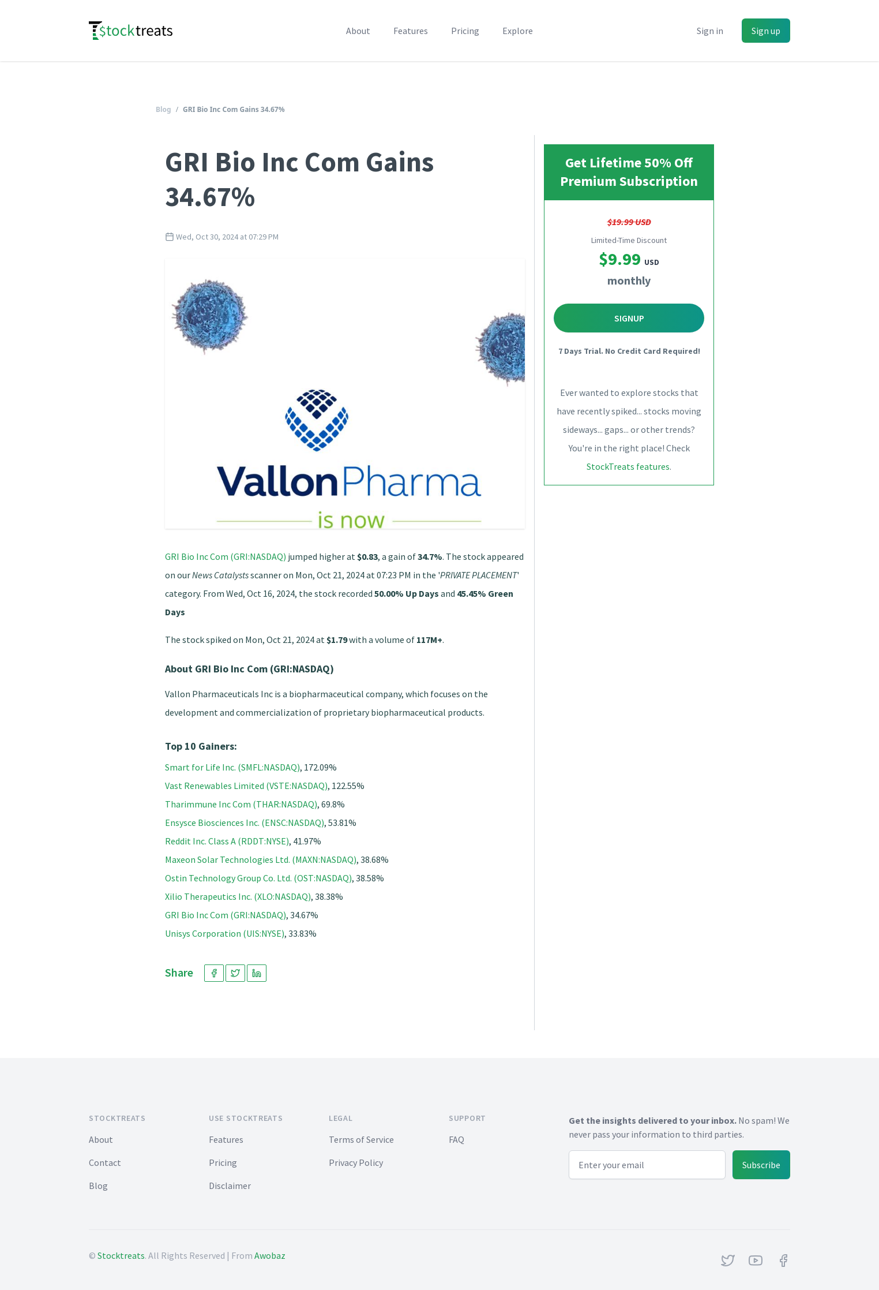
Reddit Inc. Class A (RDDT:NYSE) (227, 841)
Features (410, 30)
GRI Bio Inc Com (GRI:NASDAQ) (225, 556)
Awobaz (270, 1255)
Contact (105, 1162)
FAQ (456, 1139)
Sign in (710, 30)
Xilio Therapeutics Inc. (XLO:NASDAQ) (238, 896)
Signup (629, 318)
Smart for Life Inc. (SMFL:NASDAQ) (232, 767)
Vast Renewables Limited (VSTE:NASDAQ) (246, 785)
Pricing (465, 30)
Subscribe (761, 1165)
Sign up (766, 30)
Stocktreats (121, 1255)
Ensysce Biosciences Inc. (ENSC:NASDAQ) (244, 822)
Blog (163, 109)
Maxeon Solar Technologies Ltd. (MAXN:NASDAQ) (260, 859)
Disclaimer (230, 1185)
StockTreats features (628, 466)
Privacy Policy (356, 1162)
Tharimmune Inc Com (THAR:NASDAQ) (241, 804)
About (358, 30)
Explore (517, 30)
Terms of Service (361, 1139)
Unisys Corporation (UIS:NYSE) (224, 933)
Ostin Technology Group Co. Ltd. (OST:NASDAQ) (258, 878)
